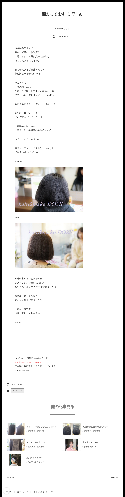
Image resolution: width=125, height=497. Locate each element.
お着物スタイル (90, 448)
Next (114, 477)
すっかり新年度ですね (36, 443)
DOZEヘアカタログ (36, 463)
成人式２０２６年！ (91, 443)
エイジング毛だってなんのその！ (41, 428)
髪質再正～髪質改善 (36, 432)
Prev (11, 477)
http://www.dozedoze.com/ (28, 362)
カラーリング (64, 28)
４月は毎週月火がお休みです (95, 428)
